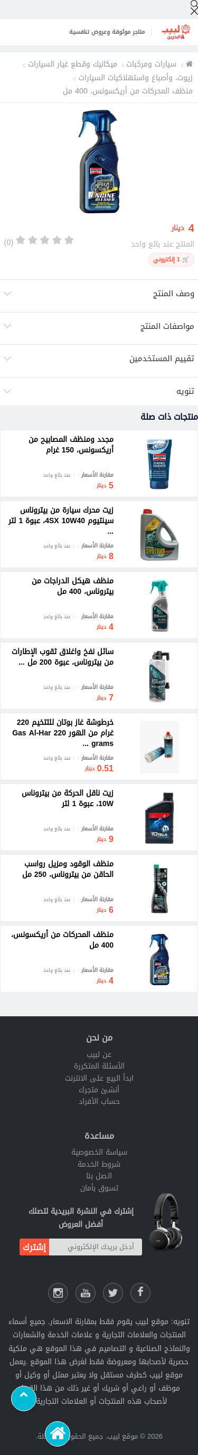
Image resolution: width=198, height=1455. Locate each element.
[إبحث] (194, 7)
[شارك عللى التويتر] (112, 1292)
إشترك (34, 1247)
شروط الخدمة (99, 1164)
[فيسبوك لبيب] (140, 1292)
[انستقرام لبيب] (58, 1292)
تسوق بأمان (99, 1188)
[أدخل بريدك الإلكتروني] (95, 1247)
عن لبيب (99, 1054)
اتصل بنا (99, 1176)
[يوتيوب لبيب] (85, 1292)
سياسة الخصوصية (99, 1152)
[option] (99, 164)
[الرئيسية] (57, 1434)
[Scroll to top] (23, 1398)
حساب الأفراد (99, 1101)
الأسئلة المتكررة (99, 1066)
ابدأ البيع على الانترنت (99, 1078)
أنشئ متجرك (99, 1090)
